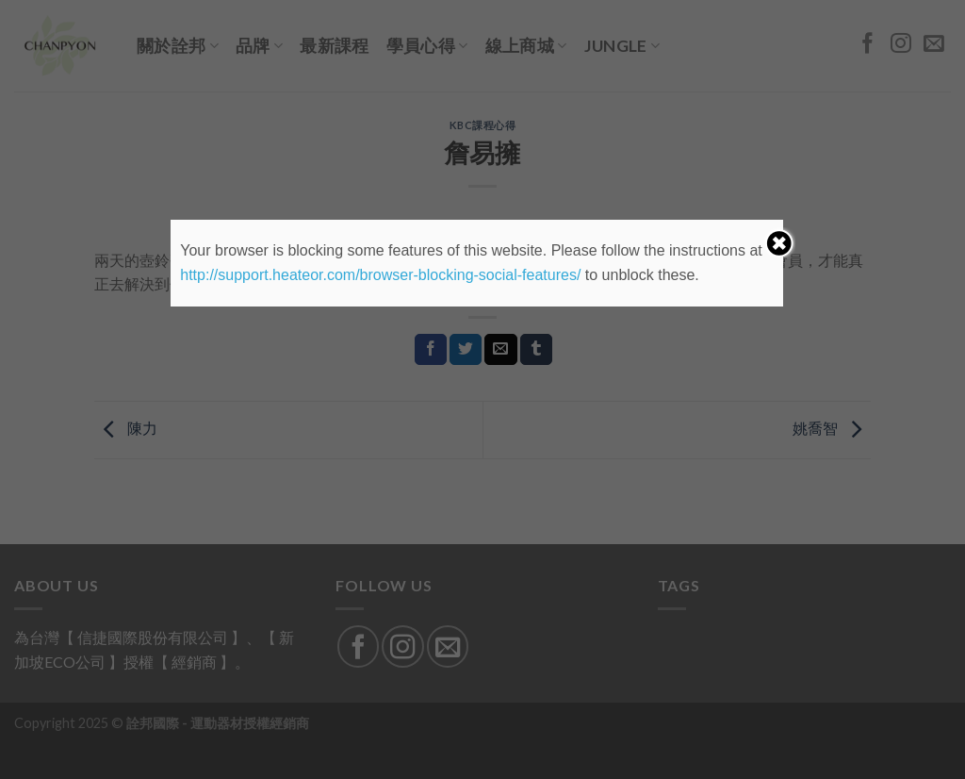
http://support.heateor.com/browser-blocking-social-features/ (380, 275)
